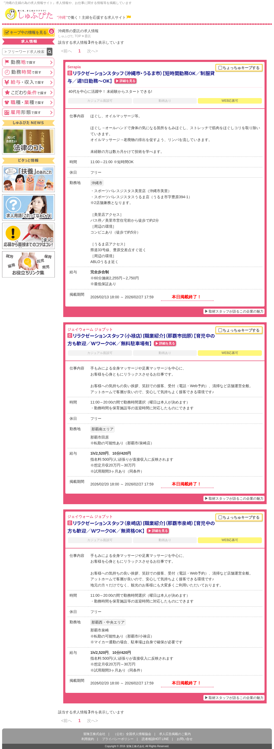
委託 (88, 36)
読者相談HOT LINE (155, 739)
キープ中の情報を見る (29, 31)
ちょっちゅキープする (239, 68)
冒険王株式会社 (94, 734)
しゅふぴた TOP (69, 36)
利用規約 (87, 739)
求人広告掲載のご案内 (175, 734)
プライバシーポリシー (118, 739)
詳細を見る (127, 81)
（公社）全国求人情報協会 (132, 734)
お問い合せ (185, 739)
